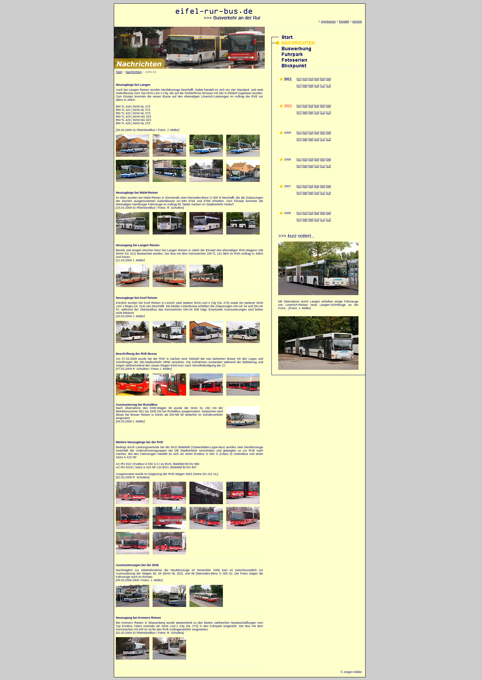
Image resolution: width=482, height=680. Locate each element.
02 (305, 79)
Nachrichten (134, 72)
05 (322, 79)
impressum (328, 21)
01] (300, 79)
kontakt (344, 21)
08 (305, 85)
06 (328, 79)
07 (299, 85)
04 (316, 79)
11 (322, 85)
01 (299, 159)
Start (119, 72)
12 (328, 85)
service (357, 21)
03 (311, 79)
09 (311, 85)
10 (316, 85)
